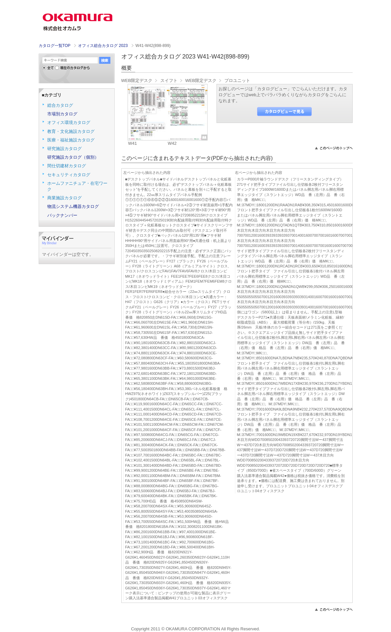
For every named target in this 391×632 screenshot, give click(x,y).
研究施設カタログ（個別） (73, 157)
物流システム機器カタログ (73, 206)
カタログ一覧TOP (54, 45)
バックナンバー (62, 215)
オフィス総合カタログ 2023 (103, 45)
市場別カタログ (62, 113)
